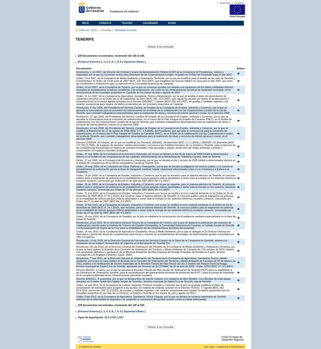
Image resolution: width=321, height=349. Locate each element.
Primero (83, 61)
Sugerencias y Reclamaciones (231, 347)
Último (140, 61)
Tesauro (126, 23)
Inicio (85, 23)
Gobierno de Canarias (90, 9)
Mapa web (225, 3)
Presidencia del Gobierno (128, 9)
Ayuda (172, 23)
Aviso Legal (209, 347)
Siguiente (129, 61)
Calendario (150, 23)
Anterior (94, 61)
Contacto (239, 3)
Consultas (105, 30)
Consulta (105, 23)
